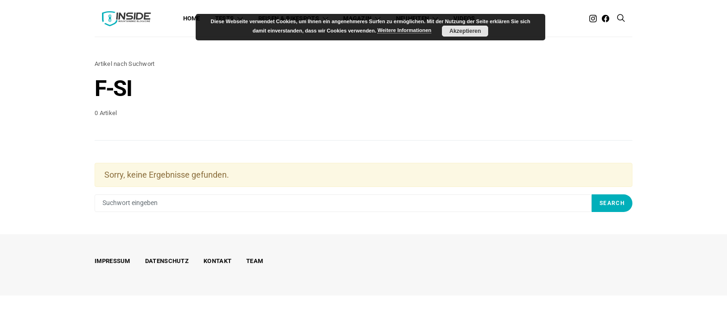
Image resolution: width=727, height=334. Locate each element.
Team (254, 260)
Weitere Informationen (404, 30)
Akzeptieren (465, 31)
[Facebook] (605, 18)
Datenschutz (167, 260)
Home (191, 18)
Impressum (112, 260)
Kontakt (217, 260)
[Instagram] (593, 18)
